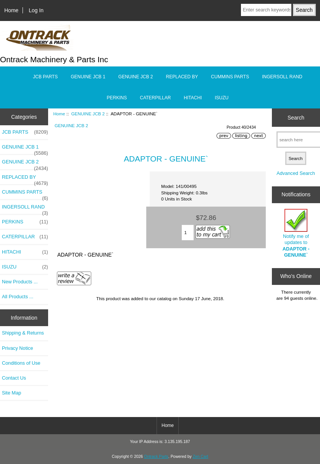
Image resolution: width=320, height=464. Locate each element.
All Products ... (17, 296)
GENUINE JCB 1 (88, 76)
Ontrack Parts (156, 456)
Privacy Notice (17, 348)
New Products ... (20, 282)
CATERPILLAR (155, 97)
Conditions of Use (21, 363)
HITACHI (193, 97)
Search (296, 118)
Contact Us (14, 378)
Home (11, 10)
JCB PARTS (45, 76)
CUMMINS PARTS (230, 76)
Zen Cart (200, 456)
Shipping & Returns (23, 333)
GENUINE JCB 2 (88, 113)
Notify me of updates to (296, 233)
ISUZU (221, 97)
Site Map (11, 393)
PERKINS (117, 97)
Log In (36, 10)
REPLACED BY (182, 76)
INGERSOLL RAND (282, 76)
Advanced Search (295, 173)
